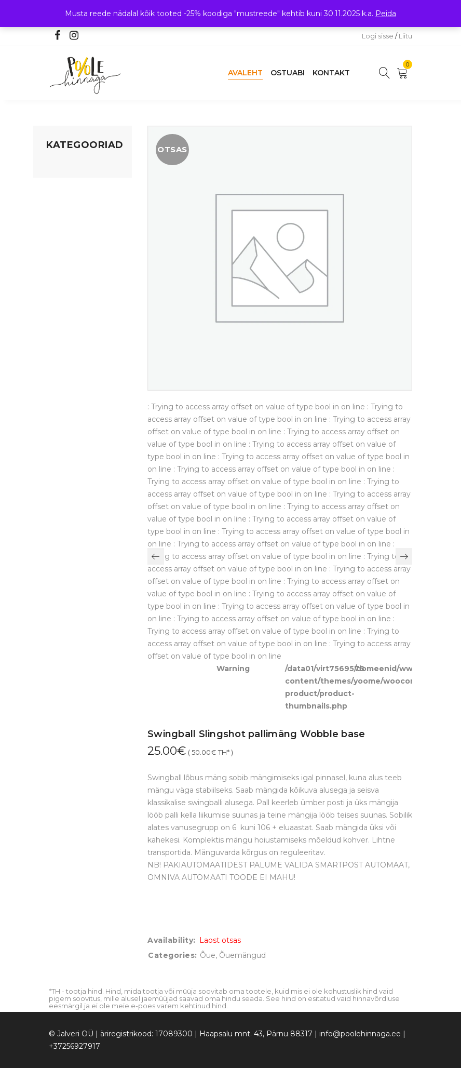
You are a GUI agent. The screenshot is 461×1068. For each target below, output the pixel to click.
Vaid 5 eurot (67, 336)
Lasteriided (66, 296)
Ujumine (61, 316)
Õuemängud (242, 955)
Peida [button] (385, 13)
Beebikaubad (70, 257)
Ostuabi (287, 72)
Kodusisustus (70, 206)
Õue (54, 277)
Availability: (171, 940)
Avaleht (245, 72)
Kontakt (331, 72)
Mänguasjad (68, 166)
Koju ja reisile (69, 186)
